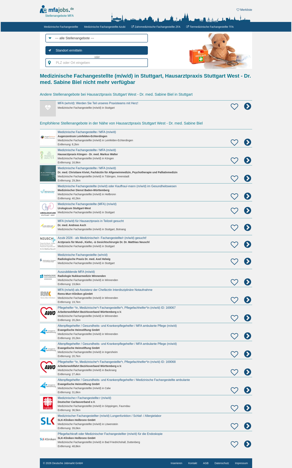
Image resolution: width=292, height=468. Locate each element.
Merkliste (244, 9)
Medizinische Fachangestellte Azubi (105, 26)
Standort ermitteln (69, 50)
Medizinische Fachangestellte (61, 26)
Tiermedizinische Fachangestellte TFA (210, 26)
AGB (206, 463)
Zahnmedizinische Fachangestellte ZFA (155, 26)
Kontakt (192, 463)
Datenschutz (222, 463)
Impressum (241, 463)
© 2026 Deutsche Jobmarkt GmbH (63, 463)
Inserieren (176, 463)
